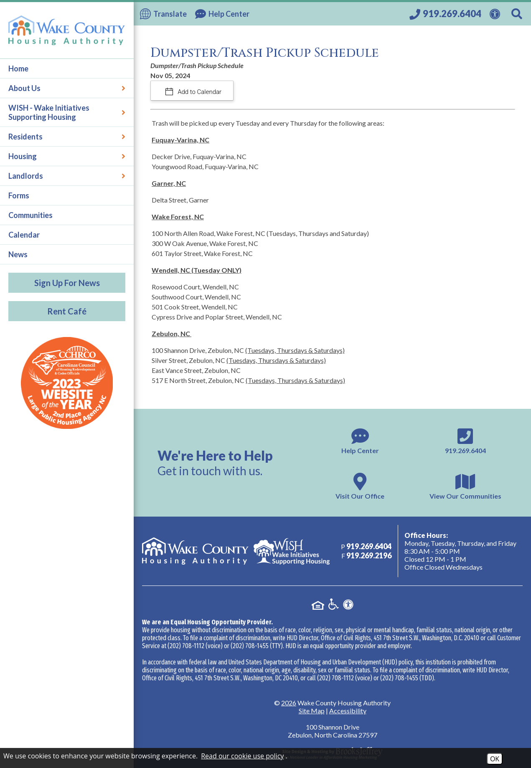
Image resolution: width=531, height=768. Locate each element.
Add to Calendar (199, 92)
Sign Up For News (67, 283)
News (18, 254)
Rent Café (66, 311)
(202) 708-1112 (186, 646)
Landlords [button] (66, 175)
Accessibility (347, 711)
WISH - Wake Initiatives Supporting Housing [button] (66, 112)
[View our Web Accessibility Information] (496, 13)
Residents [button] (66, 136)
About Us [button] (66, 88)
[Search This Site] (518, 13)
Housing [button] (66, 156)
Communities (30, 215)
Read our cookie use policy (242, 755)
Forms (18, 195)
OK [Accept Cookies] (494, 758)
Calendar (24, 234)
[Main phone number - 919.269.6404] (465, 440)
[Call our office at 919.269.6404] (445, 14)
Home (18, 68)
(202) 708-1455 (250, 646)
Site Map (312, 711)
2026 (288, 703)
